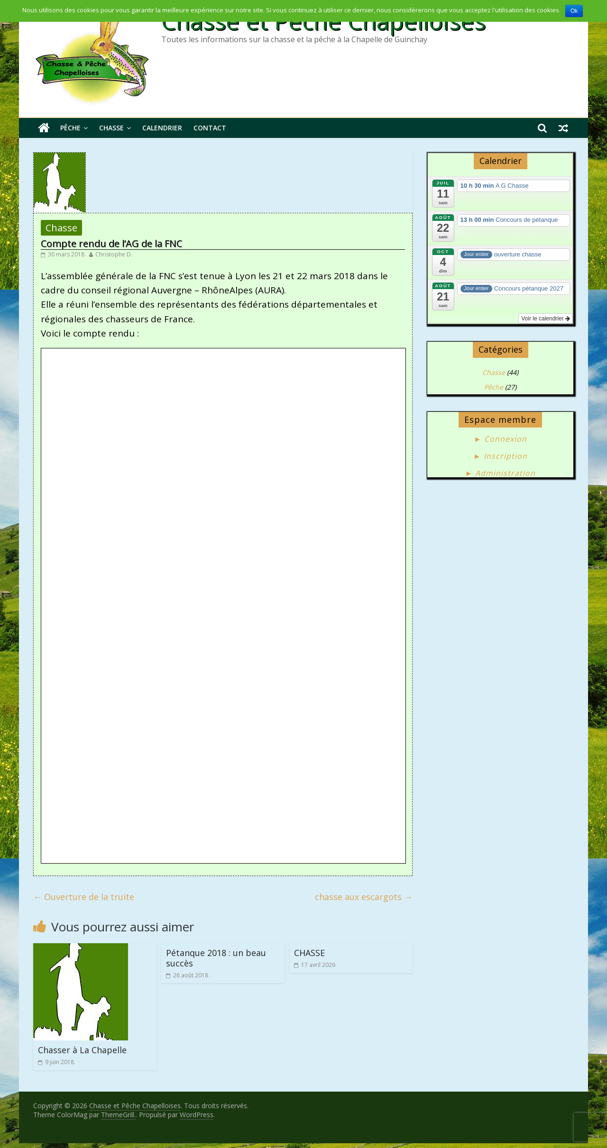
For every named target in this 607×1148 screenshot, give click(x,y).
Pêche (70, 127)
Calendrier (162, 127)
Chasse (111, 127)
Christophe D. (113, 254)
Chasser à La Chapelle (82, 1050)
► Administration (500, 473)
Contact (209, 127)
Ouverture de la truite (83, 896)
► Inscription (500, 456)
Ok (574, 11)
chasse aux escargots (364, 896)
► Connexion (500, 439)
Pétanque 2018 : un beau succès (216, 958)
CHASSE (309, 952)
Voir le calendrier (545, 318)
